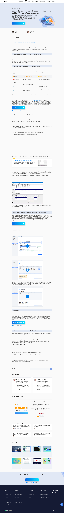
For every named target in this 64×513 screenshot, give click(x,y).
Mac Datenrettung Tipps (18, 494)
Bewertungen (25, 410)
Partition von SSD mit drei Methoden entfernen (22, 160)
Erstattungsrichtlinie (31, 494)
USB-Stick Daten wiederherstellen (44, 499)
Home (13, 6)
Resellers (6, 497)
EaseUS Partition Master (36, 100)
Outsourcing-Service (8, 502)
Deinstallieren (31, 492)
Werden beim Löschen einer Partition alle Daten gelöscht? (23, 39)
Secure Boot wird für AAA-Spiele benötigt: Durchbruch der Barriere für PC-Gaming (16, 454)
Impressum (7, 492)
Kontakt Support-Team (8, 504)
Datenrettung (21, 1)
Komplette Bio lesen (19, 390)
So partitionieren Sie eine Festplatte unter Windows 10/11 (26, 454)
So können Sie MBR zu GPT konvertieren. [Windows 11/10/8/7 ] (47, 454)
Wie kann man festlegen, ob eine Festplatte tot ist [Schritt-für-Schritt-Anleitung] (21, 434)
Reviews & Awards (8, 494)
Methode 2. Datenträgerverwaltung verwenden (21, 168)
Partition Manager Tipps (18, 500)
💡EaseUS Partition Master (27, 76)
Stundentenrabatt (7, 500)
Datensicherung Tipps (18, 499)
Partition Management (18, 6)
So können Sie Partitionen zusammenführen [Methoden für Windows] (16, 466)
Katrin (15, 32)
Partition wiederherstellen (21, 60)
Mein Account (31, 500)
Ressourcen (17, 490)
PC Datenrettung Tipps (18, 492)
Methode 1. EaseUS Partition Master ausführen (21, 98)
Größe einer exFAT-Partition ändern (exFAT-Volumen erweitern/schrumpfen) (42, 434)
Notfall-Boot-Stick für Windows (44, 497)
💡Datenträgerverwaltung (42, 76)
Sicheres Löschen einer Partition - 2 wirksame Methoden (23, 40)
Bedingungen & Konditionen (33, 499)
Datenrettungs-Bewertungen (44, 494)
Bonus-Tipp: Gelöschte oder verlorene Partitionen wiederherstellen (25, 42)
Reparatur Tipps (17, 497)
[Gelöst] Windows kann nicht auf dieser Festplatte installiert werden (27, 466)
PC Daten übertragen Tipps (19, 504)
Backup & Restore (35, 1)
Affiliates (6, 499)
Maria (30, 32)
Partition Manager (27, 1)
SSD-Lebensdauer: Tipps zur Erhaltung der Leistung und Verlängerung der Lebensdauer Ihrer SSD (21, 426)
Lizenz (30, 497)
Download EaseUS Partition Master (21, 413)
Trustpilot (23, 8)
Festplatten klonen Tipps (18, 502)
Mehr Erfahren (40, 415)
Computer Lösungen (43, 492)
